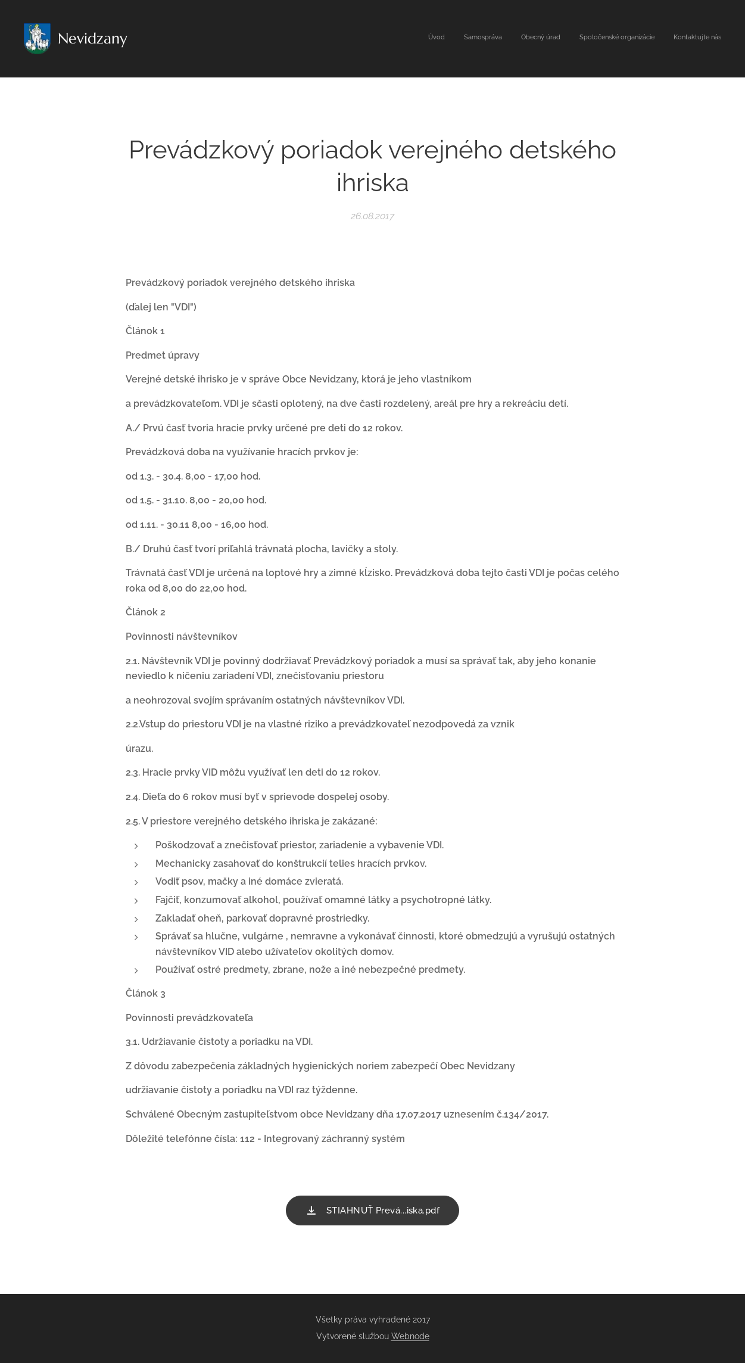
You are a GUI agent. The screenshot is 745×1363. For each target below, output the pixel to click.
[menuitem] (648, 39)
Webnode (410, 1336)
